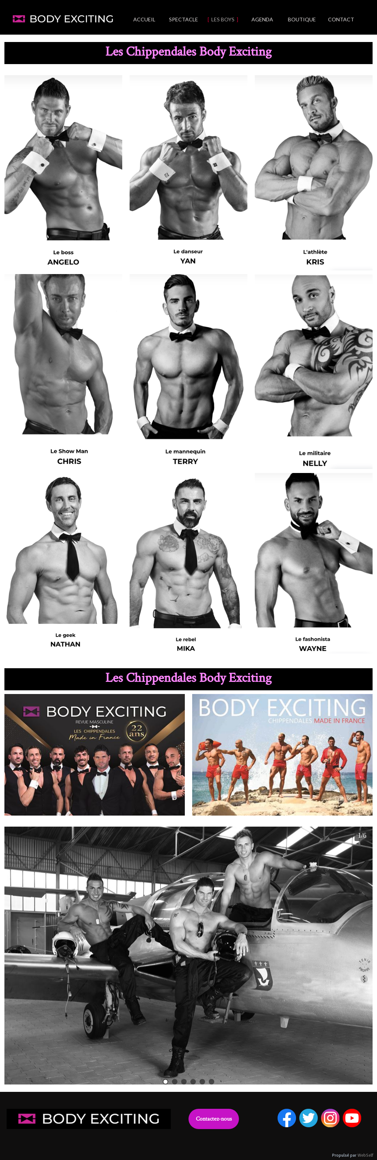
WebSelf (365, 1155)
